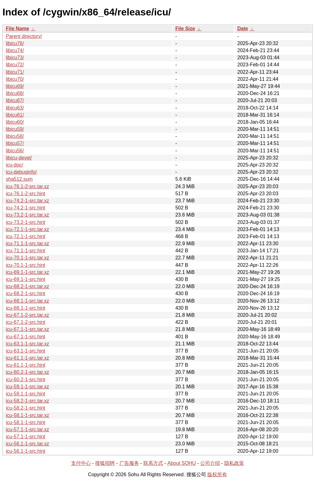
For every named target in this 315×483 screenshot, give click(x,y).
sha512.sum (19, 179)
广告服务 (129, 463)
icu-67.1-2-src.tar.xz (27, 315)
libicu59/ (15, 129)
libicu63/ (15, 107)
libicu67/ (15, 100)
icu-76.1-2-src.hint (25, 193)
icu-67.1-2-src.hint (25, 322)
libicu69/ (15, 86)
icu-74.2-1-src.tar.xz (27, 200)
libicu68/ (15, 93)
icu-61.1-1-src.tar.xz (27, 358)
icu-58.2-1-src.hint (25, 408)
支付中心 (81, 463)
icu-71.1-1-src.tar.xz (27, 243)
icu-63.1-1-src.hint (25, 350)
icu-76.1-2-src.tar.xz (27, 186)
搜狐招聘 (105, 463)
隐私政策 (234, 463)
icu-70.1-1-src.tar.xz (27, 257)
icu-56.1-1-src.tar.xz (27, 443)
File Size (185, 28)
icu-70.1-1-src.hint (25, 265)
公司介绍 (210, 463)
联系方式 (153, 463)
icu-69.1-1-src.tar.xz (27, 272)
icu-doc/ (14, 164)
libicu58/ (15, 136)
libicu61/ (15, 115)
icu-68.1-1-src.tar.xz (27, 300)
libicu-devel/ (19, 157)
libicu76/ (15, 43)
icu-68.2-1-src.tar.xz (27, 286)
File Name (17, 28)
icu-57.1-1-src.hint (25, 436)
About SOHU (181, 463)
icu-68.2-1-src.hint (25, 293)
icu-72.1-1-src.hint (25, 236)
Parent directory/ (24, 36)
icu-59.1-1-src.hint (25, 393)
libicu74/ (15, 50)
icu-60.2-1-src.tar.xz (27, 372)
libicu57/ (15, 143)
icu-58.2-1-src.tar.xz (27, 400)
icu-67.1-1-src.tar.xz (27, 329)
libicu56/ (15, 150)
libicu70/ (15, 79)
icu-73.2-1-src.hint (25, 222)
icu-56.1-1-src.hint (25, 451)
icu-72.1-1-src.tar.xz (27, 229)
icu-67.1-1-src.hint (25, 336)
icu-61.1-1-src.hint (25, 365)
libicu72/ (15, 64)
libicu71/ (15, 72)
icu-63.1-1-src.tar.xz (27, 343)
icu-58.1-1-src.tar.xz (27, 415)
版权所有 (217, 474)
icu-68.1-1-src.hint (25, 308)
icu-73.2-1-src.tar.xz (27, 214)
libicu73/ (15, 57)
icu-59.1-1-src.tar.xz (27, 386)
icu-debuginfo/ (21, 172)
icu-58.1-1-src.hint (25, 422)
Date (242, 28)
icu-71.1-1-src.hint (25, 250)
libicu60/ (15, 122)
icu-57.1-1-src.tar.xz (27, 429)
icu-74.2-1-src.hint (25, 207)
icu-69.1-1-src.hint (25, 279)
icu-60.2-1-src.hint (25, 379)
